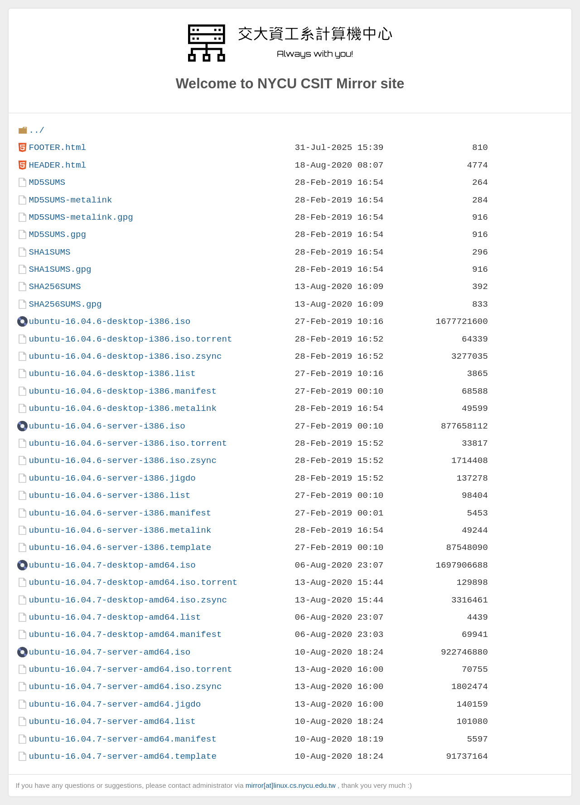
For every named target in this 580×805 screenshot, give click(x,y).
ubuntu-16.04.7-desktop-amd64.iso (112, 565)
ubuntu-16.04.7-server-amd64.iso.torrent (130, 669)
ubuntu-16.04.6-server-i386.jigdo (112, 478)
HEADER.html (57, 165)
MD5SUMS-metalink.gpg (81, 217)
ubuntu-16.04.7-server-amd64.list (112, 721)
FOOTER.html (57, 147)
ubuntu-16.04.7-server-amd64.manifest (122, 739)
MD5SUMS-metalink (70, 200)
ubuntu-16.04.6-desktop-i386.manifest (122, 391)
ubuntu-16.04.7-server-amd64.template (122, 756)
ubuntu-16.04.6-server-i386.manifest (120, 513)
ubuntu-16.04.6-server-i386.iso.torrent (128, 443)
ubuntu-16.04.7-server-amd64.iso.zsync (125, 686)
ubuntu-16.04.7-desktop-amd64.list (115, 617)
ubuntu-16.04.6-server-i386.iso (107, 426)
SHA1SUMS (49, 252)
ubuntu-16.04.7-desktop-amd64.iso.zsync (128, 600)
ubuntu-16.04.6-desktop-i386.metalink (122, 408)
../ (36, 130)
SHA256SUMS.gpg (65, 304)
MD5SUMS (47, 182)
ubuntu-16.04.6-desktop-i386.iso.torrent (130, 339)
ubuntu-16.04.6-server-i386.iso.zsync (122, 460)
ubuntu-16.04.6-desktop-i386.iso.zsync (125, 356)
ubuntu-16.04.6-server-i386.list (109, 495)
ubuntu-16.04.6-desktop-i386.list (112, 373)
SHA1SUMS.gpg (60, 269)
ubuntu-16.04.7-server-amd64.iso (109, 652)
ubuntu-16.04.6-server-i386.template (120, 547)
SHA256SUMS (55, 286)
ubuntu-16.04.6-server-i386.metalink (120, 530)
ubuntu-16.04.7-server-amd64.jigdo (115, 704)
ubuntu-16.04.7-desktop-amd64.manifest (125, 634)
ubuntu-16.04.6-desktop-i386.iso (109, 321)
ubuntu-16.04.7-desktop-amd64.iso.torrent (133, 582)
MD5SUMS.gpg (57, 234)
